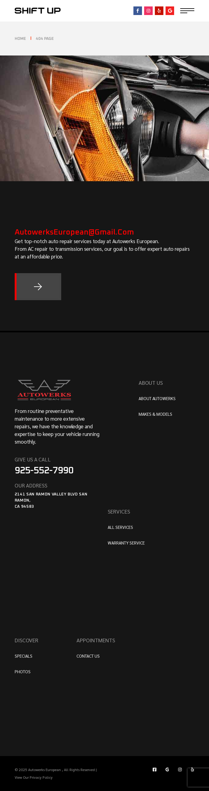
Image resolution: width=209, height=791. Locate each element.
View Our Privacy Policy (34, 777)
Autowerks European (45, 769)
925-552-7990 (44, 470)
